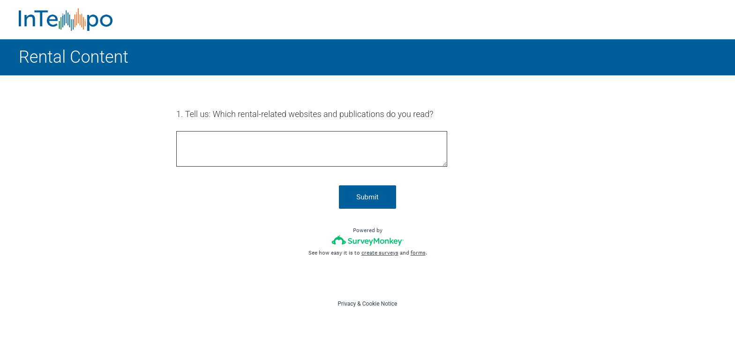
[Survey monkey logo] (367, 240)
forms (418, 252)
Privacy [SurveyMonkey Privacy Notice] (347, 303)
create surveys (379, 252)
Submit (367, 197)
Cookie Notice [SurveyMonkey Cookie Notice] (380, 303)
